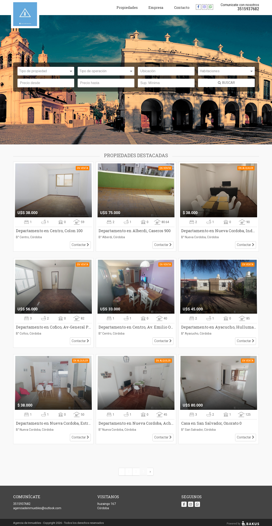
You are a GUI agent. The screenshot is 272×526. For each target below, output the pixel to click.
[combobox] (45, 71)
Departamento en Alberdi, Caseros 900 (135, 230)
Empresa (155, 7)
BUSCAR (226, 83)
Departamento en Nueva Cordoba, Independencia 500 (218, 230)
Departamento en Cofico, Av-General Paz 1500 (53, 326)
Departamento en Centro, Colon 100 (49, 230)
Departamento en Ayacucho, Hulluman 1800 (218, 326)
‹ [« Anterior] (121, 469)
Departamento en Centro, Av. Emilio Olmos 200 (136, 326)
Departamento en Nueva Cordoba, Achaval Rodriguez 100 (136, 421)
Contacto (181, 7)
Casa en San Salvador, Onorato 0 (211, 421)
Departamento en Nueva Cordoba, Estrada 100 (53, 421)
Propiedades (127, 7)
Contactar (80, 244)
